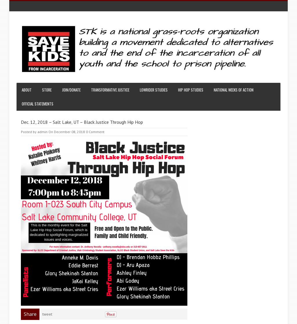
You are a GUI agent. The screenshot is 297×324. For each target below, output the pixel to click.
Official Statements (37, 104)
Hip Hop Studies (190, 90)
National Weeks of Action (233, 90)
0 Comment (95, 132)
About (27, 90)
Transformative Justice (110, 90)
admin (42, 132)
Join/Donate (71, 90)
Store (47, 90)
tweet (47, 314)
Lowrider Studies (154, 90)
